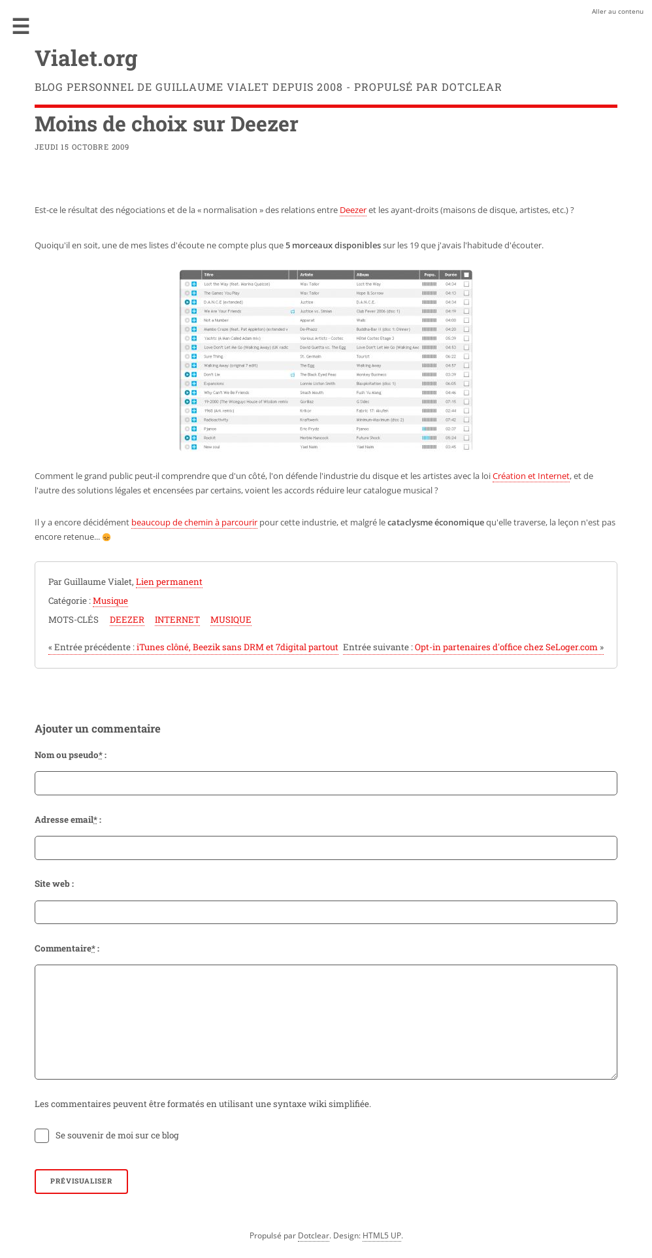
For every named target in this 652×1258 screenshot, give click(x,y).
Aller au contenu (618, 11)
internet (177, 619)
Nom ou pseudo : (70, 755)
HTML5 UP (382, 1235)
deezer (127, 619)
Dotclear (313, 1235)
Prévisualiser (81, 1180)
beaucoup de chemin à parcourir (194, 522)
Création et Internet (531, 476)
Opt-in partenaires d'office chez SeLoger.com (473, 647)
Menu (21, 26)
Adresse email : (68, 819)
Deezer (353, 210)
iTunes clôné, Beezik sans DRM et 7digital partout (193, 647)
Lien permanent (169, 582)
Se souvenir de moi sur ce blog (117, 1135)
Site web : (54, 883)
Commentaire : (67, 948)
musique (231, 619)
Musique (110, 600)
